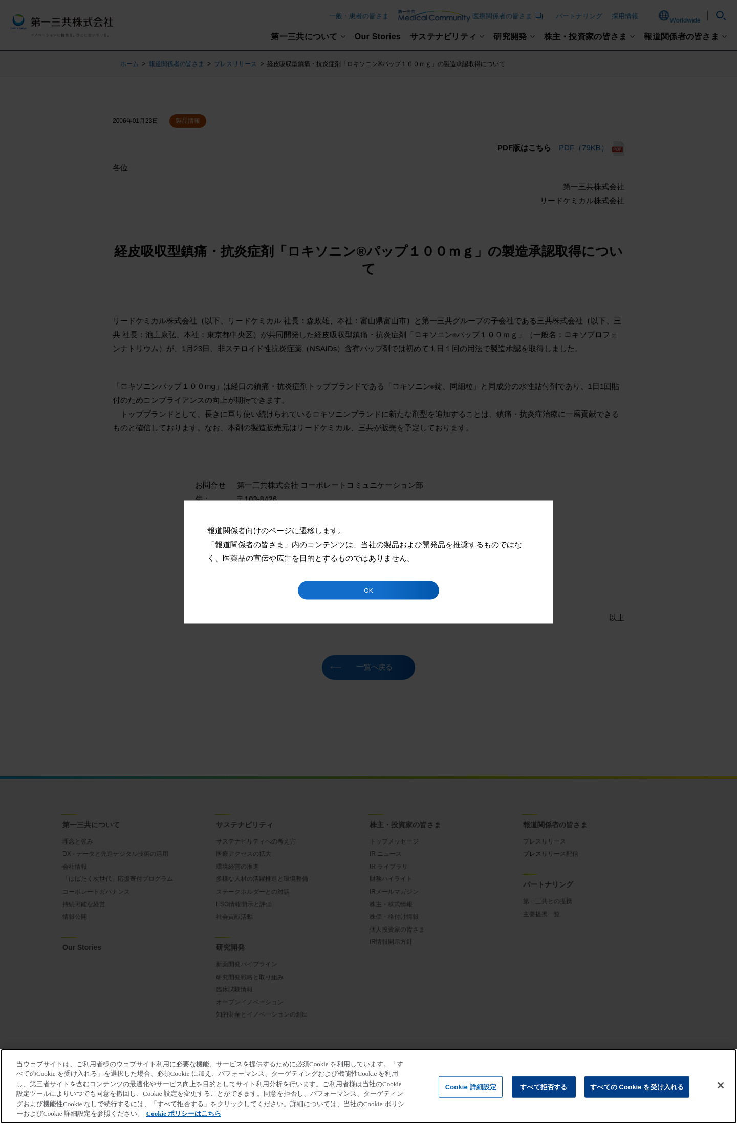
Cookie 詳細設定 (470, 1087)
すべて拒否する (543, 1087)
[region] (368, 1086)
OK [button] (368, 590)
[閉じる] (720, 1085)
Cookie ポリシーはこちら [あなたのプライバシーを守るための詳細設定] (183, 1113)
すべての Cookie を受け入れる (637, 1087)
